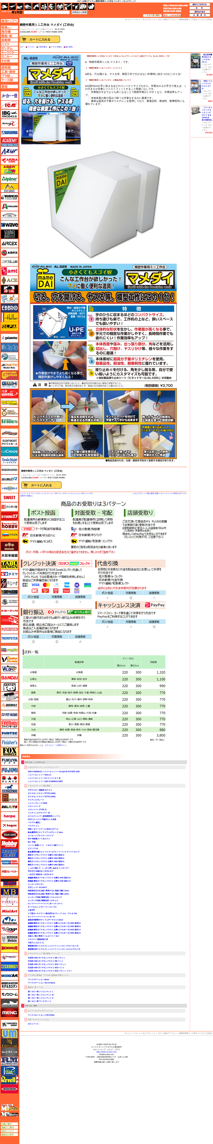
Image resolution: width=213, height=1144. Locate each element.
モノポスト (9, 1003)
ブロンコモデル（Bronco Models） (9, 788)
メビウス (9, 948)
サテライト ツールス (40, 1020)
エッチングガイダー (36, 884)
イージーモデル (9, 188)
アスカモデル (9, 160)
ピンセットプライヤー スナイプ (40, 836)
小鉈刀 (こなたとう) (36, 943)
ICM (9, 104)
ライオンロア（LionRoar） (9, 1042)
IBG (9, 114)
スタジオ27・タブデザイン (9, 516)
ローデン (9, 1088)
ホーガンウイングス (9, 825)
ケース (83, 6)
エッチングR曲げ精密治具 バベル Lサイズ (45, 897)
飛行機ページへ (9, 31)
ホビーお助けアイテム (44, 29)
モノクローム (9, 994)
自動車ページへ (9, 40)
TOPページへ (9, 21)
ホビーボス (9, 862)
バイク (35, 6)
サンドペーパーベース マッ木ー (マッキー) (45, 904)
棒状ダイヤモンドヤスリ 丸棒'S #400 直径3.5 (46, 865)
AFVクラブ (9, 261)
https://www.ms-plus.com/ (106, 1052)
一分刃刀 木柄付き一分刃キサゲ (40, 874)
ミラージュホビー (9, 929)
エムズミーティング (10, 1114)
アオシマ (9, 132)
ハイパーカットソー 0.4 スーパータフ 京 (44, 778)
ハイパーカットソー (51, 767)
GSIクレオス (9, 451)
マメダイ (31, 47)
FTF (9, 289)
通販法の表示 (9, 1134)
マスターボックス (9, 892)
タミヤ (30, 1011)
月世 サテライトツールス (9, 393)
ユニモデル (9, 1024)
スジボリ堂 (9, 506)
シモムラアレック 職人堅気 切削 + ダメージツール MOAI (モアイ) (158, 493)
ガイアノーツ (9, 338)
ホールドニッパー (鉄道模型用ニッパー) (44, 816)
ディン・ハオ (9, 583)
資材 (75, 6)
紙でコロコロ (9, 347)
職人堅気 (69, 47)
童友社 (30, 987)
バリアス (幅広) (34, 822)
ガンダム (51, 6)
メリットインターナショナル (9, 957)
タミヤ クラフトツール (43, 1011)
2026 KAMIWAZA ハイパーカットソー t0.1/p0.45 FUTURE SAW (54, 772)
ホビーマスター (9, 871)
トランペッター (9, 638)
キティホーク (9, 356)
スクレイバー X (34, 806)
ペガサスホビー (9, 797)
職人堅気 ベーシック (51, 953)
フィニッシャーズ (9, 742)
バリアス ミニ (33, 826)
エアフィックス (9, 252)
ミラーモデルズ (9, 938)
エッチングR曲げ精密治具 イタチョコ (43, 900)
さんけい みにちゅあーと (9, 442)
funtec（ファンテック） (9, 733)
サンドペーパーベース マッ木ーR (41, 917)
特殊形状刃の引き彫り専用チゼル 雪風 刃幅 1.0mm (48, 894)
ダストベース (33, 1024)
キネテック (9, 365)
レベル (9, 1079)
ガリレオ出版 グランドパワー (9, 375)
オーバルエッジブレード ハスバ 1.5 (42, 907)
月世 (29, 1020)
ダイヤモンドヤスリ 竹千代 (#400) (41, 793)
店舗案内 (199, 15)
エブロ (9, 307)
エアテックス (9, 243)
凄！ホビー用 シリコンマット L (40, 992)
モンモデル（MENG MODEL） (9, 1012)
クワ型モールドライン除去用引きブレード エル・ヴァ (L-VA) (52, 913)
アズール (9, 151)
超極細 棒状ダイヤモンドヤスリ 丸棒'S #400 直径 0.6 (49, 878)
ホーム (127, 1033)
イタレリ (9, 206)
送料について (9, 1131)
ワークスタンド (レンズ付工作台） (42, 1015)
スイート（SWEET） (9, 497)
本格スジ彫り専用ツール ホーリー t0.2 (43, 936)
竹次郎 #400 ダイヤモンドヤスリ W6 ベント (45, 961)
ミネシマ (9, 920)
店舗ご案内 (9, 1124)
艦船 (20, 6)
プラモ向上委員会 (35, 975)
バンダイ (9, 677)
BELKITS (9, 807)
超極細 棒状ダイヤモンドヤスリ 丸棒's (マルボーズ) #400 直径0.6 (54, 923)
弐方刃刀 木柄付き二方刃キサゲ (40, 871)
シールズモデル (9, 460)
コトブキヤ (9, 421)
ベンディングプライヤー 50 (39, 813)
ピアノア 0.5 (33, 849)
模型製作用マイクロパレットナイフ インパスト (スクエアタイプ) (54, 949)
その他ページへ (9, 61)
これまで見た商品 (152, 15)
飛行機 (12, 6)
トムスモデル (9, 620)
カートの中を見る (172, 15)
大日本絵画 (9, 555)
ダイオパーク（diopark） (9, 546)
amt (9, 271)
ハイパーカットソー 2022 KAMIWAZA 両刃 (45, 781)
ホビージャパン (9, 843)
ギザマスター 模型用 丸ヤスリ (40, 790)
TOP (11, 12)
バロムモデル (9, 668)
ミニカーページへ (9, 56)
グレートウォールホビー (9, 384)
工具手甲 (31, 910)
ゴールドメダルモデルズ (9, 412)
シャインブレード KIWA (37, 803)
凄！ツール (38, 987)
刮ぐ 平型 (31, 842)
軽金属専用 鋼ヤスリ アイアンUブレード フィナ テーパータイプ (53, 852)
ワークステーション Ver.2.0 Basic (41, 983)
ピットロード (9, 714)
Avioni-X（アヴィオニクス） (9, 123)
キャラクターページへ (9, 52)
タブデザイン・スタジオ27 (9, 564)
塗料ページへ (9, 67)
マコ (9, 883)
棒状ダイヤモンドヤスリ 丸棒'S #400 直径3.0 (46, 861)
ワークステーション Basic (38, 979)
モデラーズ (9, 966)
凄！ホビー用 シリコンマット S (40, 998)
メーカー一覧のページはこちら (9, 95)
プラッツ (9, 779)
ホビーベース (9, 853)
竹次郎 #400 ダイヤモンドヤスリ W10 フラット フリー (50, 971)
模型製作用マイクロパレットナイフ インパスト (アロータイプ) (53, 946)
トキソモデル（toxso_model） (9, 601)
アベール (9, 169)
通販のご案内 (9, 1127)
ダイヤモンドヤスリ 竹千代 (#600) (41, 797)
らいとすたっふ (9, 1052)
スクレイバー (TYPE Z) (37, 810)
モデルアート (9, 975)
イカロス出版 (9, 197)
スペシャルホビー (9, 525)
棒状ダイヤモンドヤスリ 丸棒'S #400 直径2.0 (46, 858)
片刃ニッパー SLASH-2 (37, 887)
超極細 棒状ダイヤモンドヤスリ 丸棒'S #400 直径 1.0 (49, 881)
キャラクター (44, 6)
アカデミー (9, 141)
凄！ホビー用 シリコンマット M (41, 995)
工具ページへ (9, 72)
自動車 (28, 6)
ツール (135, 1033)
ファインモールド (9, 724)
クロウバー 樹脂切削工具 (38, 939)
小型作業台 (42, 47)
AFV (9, 27)
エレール (9, 317)
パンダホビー (9, 687)
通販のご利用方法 (199, 4)
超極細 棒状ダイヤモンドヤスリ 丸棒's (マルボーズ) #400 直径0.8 (54, 926)
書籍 (91, 6)
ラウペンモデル (9, 1061)
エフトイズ (9, 298)
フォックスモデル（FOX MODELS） (9, 751)
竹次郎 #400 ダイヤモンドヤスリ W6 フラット (46, 958)
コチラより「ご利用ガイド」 (56, 745)
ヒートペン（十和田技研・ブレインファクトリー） (9, 696)
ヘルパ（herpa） (9, 816)
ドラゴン (9, 629)
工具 (67, 6)
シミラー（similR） (9, 479)
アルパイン (9, 178)
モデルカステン (9, 984)
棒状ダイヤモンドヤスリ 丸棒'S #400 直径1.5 (46, 855)
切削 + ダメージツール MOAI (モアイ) (43, 829)
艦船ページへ (9, 36)
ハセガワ (9, 650)
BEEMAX (9, 705)
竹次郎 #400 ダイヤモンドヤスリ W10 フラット (47, 964)
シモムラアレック (28, 475)
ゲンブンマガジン (9, 402)
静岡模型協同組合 (9, 469)
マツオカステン (9, 901)
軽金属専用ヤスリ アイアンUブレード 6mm (45, 832)
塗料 (59, 6)
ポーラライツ (9, 834)
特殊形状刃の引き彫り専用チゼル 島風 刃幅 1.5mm (48, 891)
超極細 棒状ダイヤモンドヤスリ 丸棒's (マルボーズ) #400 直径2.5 (54, 933)
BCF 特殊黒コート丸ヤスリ (39, 839)
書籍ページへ (9, 86)
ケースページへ (9, 80)
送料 (199, 8)
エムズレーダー (10, 1107)
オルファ (9, 326)
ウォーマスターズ (9, 234)
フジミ (9, 770)
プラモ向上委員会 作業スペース (56, 975)
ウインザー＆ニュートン (9, 215)
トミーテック (9, 610)
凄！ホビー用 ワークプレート (40, 1001)
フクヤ (9, 760)
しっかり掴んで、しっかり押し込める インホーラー (48, 868)
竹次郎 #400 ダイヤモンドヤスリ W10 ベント (46, 968)
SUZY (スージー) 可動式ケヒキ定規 (42, 819)
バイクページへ (9, 44)
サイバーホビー (9, 433)
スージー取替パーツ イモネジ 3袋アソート (45, 845)
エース (9, 280)
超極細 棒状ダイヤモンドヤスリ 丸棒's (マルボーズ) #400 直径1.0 (54, 930)
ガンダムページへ (9, 48)
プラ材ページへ (9, 76)
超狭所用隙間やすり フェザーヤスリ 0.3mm (45, 920)
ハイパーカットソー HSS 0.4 (39, 775)
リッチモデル (9, 1070)
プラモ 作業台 (56, 47)
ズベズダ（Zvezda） (9, 534)
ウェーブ (9, 224)
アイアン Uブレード (36, 800)
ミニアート (9, 911)
